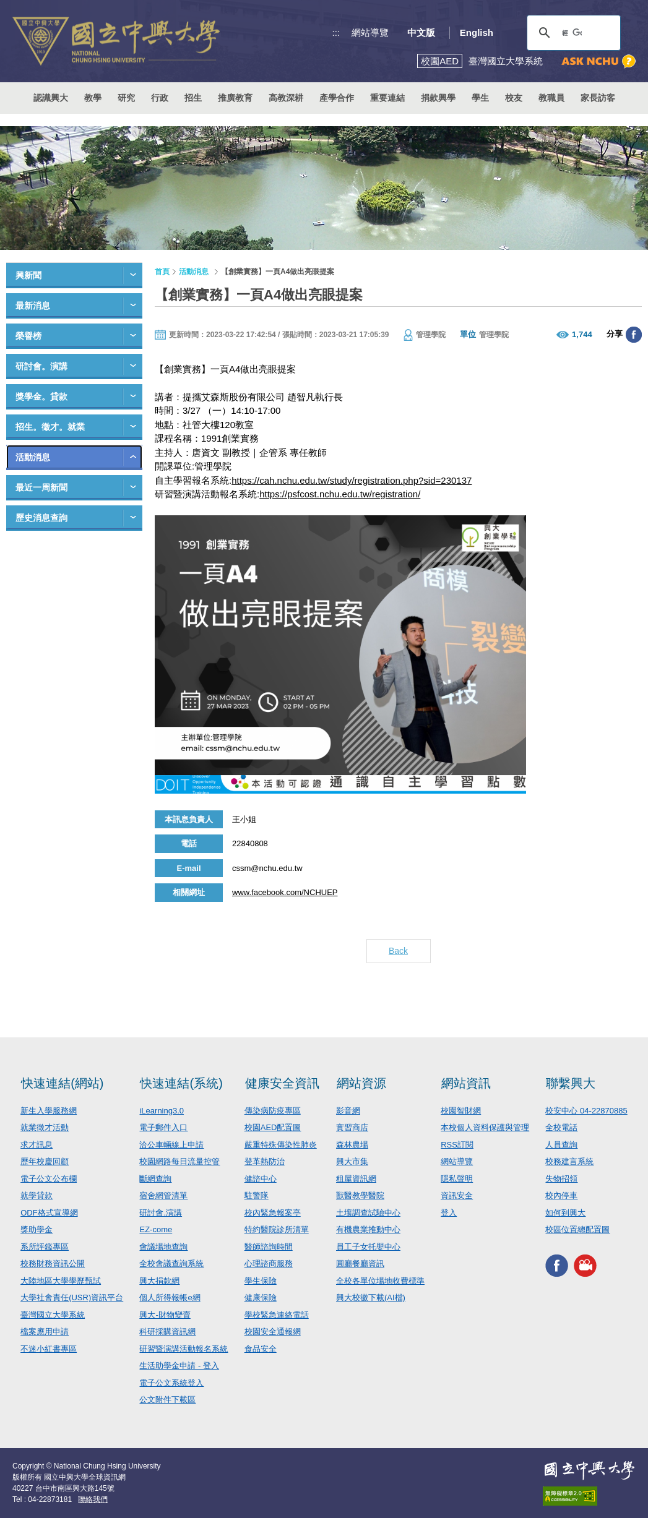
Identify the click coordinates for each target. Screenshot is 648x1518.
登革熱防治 (264, 1161)
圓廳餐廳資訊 (360, 1263)
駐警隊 (256, 1195)
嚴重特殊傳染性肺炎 (280, 1144)
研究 (126, 98)
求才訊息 (36, 1144)
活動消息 (32, 457)
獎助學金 (36, 1229)
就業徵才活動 (44, 1127)
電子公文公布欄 (48, 1178)
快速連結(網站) (62, 1083)
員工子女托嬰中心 (368, 1246)
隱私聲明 (457, 1178)
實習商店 (352, 1127)
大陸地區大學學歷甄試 (60, 1280)
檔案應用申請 (44, 1331)
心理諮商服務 (268, 1263)
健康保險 (260, 1297)
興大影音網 (585, 1265)
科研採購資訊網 (167, 1331)
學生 (480, 98)
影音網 (348, 1110)
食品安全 (260, 1348)
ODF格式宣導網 (48, 1212)
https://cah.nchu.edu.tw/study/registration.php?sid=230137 (351, 480)
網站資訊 (466, 1083)
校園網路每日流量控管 (179, 1161)
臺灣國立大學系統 (52, 1314)
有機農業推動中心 (368, 1229)
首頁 (162, 271)
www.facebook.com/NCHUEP (285, 892)
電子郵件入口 (163, 1127)
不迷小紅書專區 (48, 1348)
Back (398, 951)
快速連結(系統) (181, 1083)
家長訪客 (598, 98)
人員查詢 (561, 1144)
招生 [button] (193, 98)
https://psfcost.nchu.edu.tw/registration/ (339, 494)
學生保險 (260, 1280)
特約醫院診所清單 (276, 1229)
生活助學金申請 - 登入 (179, 1365)
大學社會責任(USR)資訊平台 (71, 1297)
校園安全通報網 (272, 1331)
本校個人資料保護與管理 (485, 1127)
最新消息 (32, 306)
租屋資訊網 (356, 1178)
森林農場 (352, 1144)
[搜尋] (572, 32)
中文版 (421, 32)
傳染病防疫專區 (272, 1110)
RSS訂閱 (457, 1144)
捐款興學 (438, 98)
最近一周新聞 (41, 487)
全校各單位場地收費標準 (380, 1280)
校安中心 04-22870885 (586, 1110)
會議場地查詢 (163, 1246)
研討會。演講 (41, 366)
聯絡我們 (93, 1499)
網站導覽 (370, 32)
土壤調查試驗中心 (368, 1212)
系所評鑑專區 (44, 1246)
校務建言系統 (569, 1161)
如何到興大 (565, 1212)
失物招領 (561, 1178)
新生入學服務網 (48, 1110)
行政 (159, 98)
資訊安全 (457, 1195)
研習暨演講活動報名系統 (183, 1348)
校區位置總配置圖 (577, 1229)
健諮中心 (260, 1178)
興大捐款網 (159, 1280)
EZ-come (155, 1229)
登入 (449, 1212)
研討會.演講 (160, 1212)
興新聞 (28, 275)
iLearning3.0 (161, 1110)
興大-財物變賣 (164, 1314)
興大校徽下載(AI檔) (370, 1297)
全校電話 (561, 1127)
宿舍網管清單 (163, 1195)
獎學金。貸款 (41, 396)
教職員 (551, 98)
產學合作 (336, 98)
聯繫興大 (570, 1083)
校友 (513, 98)
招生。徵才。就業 (50, 427)
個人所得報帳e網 (169, 1297)
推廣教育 (235, 98)
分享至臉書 (634, 335)
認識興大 (50, 98)
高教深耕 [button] (286, 98)
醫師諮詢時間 (268, 1246)
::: (336, 32)
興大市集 (352, 1161)
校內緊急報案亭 (272, 1212)
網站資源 (361, 1083)
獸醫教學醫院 (360, 1195)
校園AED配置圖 (272, 1127)
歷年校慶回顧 (44, 1161)
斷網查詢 (155, 1178)
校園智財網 (461, 1110)
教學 (93, 98)
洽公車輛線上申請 (171, 1144)
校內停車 (561, 1195)
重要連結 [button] (387, 98)
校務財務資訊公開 (52, 1263)
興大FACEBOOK (556, 1265)
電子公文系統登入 (171, 1382)
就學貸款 (36, 1195)
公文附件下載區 (167, 1399)
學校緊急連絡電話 (276, 1314)
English (476, 32)
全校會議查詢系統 (171, 1263)
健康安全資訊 (282, 1083)
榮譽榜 (28, 336)
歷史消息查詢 (41, 518)
